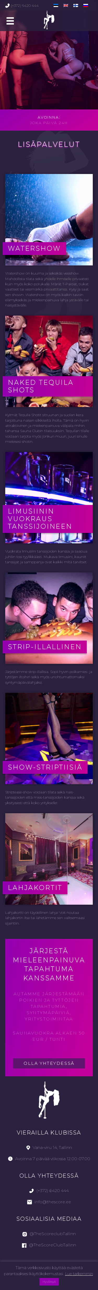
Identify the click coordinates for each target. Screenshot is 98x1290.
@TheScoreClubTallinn (49, 1244)
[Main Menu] (10, 21)
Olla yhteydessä (49, 1063)
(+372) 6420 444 (22, 5)
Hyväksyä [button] (49, 1281)
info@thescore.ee (49, 1201)
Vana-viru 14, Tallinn (49, 1147)
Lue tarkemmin (79, 1273)
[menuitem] (56, 5)
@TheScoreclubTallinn (49, 1233)
